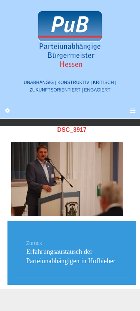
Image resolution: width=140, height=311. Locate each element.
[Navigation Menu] (132, 110)
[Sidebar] (7, 110)
